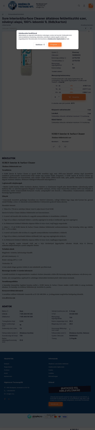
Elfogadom (53, 44)
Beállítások (39, 44)
